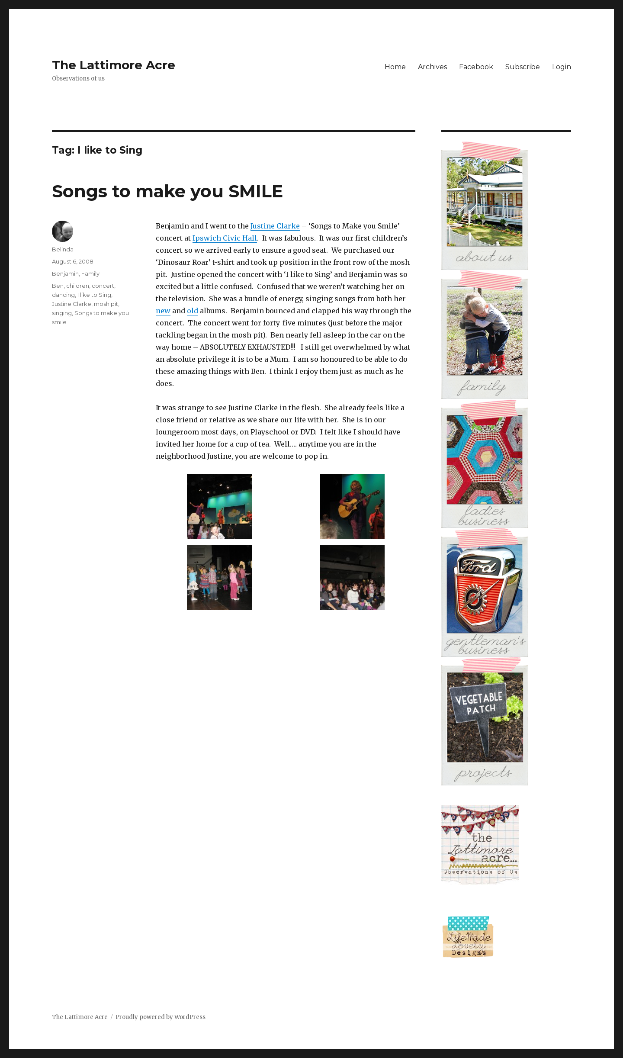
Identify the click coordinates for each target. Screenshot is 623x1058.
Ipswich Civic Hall (225, 238)
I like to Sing (94, 294)
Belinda (63, 249)
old (192, 310)
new (163, 310)
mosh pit (106, 303)
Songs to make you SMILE (167, 191)
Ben (58, 285)
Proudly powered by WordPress (161, 1017)
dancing (63, 294)
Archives (432, 67)
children (77, 285)
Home (395, 67)
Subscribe (522, 67)
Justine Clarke (275, 226)
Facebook (476, 67)
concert (103, 285)
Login (561, 67)
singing (62, 312)
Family (90, 273)
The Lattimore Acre (113, 65)
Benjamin (65, 273)
